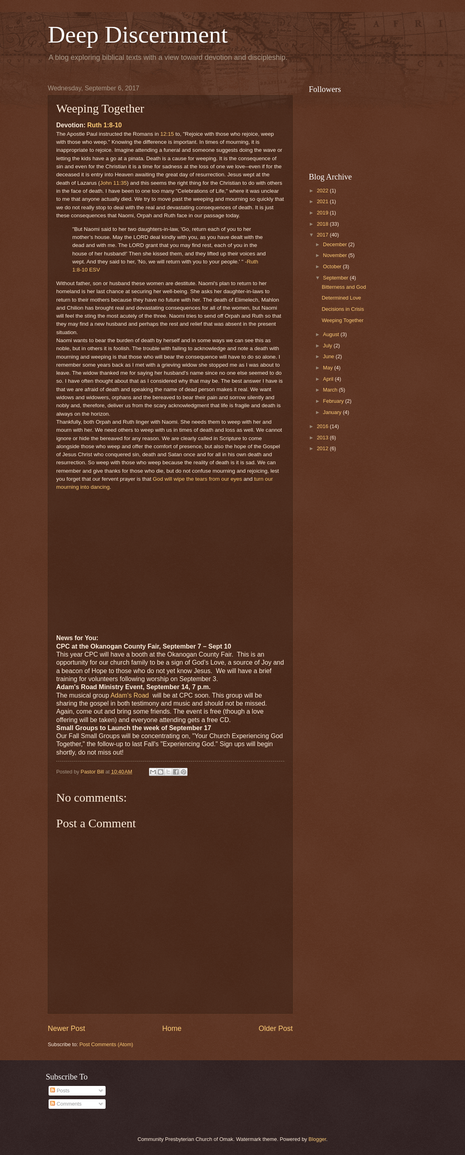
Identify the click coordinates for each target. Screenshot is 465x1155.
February (334, 401)
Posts (59, 1091)
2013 (323, 438)
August (332, 334)
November (335, 255)
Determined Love (341, 298)
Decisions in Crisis (343, 309)
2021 (323, 201)
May (328, 368)
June (329, 356)
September (336, 278)
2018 (323, 224)
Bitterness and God (344, 287)
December (335, 244)
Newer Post (66, 1028)
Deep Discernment (138, 34)
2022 (323, 191)
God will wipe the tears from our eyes (197, 479)
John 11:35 (113, 183)
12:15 (167, 134)
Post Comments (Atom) (106, 1044)
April (328, 379)
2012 (323, 448)
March (331, 390)
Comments (66, 1104)
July (328, 346)
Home (172, 1028)
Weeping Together (342, 320)
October (333, 266)
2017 (323, 235)
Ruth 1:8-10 (104, 125)
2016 (323, 426)
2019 (323, 213)
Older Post (276, 1028)
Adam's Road (130, 695)
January (333, 412)
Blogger (317, 1139)
